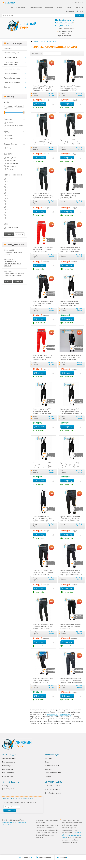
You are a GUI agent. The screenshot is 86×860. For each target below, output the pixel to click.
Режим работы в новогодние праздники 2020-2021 (12, 264)
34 (7, 179)
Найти (79, 15)
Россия (8, 148)
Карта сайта (6, 824)
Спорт (14, 224)
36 (7, 181)
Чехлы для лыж (7, 776)
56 (7, 209)
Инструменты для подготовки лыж (11, 63)
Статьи (8, 281)
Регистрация (8, 789)
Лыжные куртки (7, 765)
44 (7, 193)
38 (7, 184)
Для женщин (11, 160)
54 (7, 207)
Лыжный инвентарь (12, 78)
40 (7, 187)
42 (7, 190)
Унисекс (10, 169)
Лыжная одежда (10, 73)
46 (7, 195)
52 (7, 204)
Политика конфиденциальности (14, 822)
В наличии (9, 123)
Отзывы (68, 7)
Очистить (19, 234)
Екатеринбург (10, 2)
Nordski (8, 135)
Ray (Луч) (10, 138)
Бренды (7, 87)
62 (7, 218)
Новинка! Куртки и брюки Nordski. (13, 253)
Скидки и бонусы (35, 7)
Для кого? (14, 154)
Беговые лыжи (12, 228)
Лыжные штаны (7, 769)
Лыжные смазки (10, 57)
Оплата (80, 11)
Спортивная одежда (12, 82)
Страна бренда (14, 144)
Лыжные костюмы (8, 762)
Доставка (70, 11)
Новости (18, 281)
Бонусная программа (53, 7)
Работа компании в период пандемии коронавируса (14, 274)
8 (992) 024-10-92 (64, 25)
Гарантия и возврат (18, 7)
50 (7, 201)
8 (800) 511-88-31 (64, 22)
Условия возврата (52, 765)
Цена (14, 102)
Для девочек (11, 166)
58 (7, 212)
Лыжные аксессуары (12, 69)
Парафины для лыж (9, 758)
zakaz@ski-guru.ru (64, 20)
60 (7, 215)
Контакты (79, 7)
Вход (5, 786)
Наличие (14, 119)
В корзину (39, 104)
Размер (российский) (14, 175)
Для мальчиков (12, 163)
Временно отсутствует (14, 126)
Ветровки (8, 48)
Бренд (14, 131)
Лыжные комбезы (8, 773)
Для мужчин (11, 158)
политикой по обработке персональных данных (72, 835)
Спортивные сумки (11, 53)
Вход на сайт (77, 3)
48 (7, 198)
